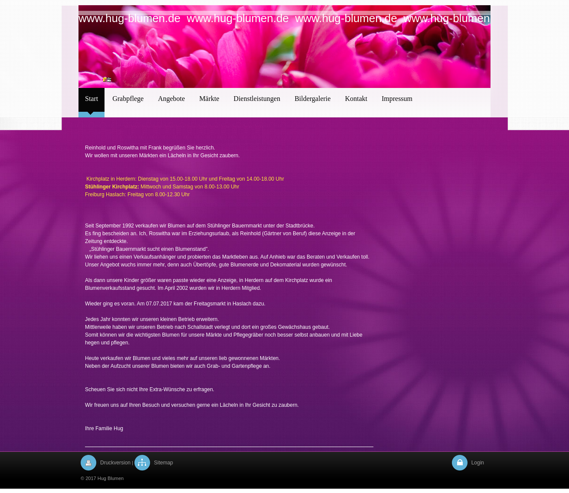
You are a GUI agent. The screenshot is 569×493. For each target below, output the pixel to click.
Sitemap (163, 463)
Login (477, 463)
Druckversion (115, 463)
